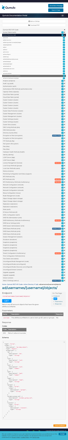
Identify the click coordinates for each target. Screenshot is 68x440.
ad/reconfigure (34, 54)
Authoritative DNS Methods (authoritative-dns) (34, 89)
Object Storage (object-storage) (34, 199)
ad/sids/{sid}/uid (34, 66)
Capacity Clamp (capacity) (34, 92)
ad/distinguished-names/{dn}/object (34, 42)
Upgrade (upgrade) (34, 272)
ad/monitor (34, 52)
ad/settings (34, 57)
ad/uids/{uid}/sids (34, 73)
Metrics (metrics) (34, 171)
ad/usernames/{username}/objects (34, 76)
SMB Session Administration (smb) (34, 226)
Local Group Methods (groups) (34, 166)
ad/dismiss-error (34, 40)
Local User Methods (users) (34, 168)
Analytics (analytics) (34, 81)
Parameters (59, 301)
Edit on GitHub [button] (34, 21)
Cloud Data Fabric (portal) (34, 95)
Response (58, 304)
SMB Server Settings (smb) (34, 223)
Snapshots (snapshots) (34, 242)
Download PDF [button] (34, 25)
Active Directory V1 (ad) (31, 284)
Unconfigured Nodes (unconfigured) (34, 264)
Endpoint (56, 296)
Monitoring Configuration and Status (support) (34, 174)
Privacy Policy (16, 437)
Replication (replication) (34, 204)
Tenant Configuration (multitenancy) (34, 253)
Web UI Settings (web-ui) (34, 281)
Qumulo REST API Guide (34, 30)
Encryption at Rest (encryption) (34, 136)
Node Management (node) (34, 196)
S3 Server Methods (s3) (34, 212)
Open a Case (56, 10)
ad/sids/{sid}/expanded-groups (34, 59)
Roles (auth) (34, 210)
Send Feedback (60, 425)
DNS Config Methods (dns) (34, 127)
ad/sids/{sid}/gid (34, 62)
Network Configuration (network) (34, 185)
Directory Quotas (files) (34, 133)
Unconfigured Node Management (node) (34, 262)
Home (4, 284)
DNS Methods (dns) (34, 130)
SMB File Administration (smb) (34, 218)
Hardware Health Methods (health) (34, 152)
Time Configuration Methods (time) (34, 256)
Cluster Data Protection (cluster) (34, 111)
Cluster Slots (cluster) (34, 125)
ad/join (34, 47)
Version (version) (34, 278)
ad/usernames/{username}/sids (34, 78)
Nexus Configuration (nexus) (34, 193)
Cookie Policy (25, 437)
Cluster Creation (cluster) (34, 100)
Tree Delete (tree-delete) (34, 259)
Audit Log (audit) (34, 84)
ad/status (34, 71)
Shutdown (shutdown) (34, 240)
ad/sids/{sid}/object (34, 64)
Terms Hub (35, 437)
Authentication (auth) (34, 86)
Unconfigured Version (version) (34, 270)
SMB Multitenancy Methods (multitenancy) (34, 220)
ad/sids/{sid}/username (34, 69)
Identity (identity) (34, 155)
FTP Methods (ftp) (34, 141)
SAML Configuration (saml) (34, 215)
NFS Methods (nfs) (34, 177)
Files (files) (34, 147)
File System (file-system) (34, 144)
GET (55, 299)
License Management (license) (34, 163)
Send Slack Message (56, 6)
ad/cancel (34, 38)
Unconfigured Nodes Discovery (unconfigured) (34, 267)
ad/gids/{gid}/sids (34, 45)
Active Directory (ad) (34, 35)
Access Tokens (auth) (34, 32)
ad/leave (34, 50)
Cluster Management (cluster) (34, 114)
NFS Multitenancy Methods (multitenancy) (34, 182)
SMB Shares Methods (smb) (34, 229)
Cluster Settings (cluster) (34, 119)
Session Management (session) (34, 237)
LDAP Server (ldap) (34, 157)
